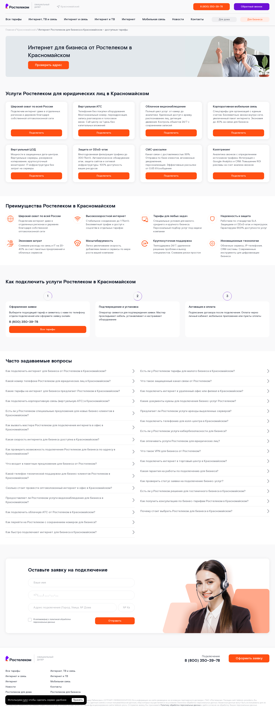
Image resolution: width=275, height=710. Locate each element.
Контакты (197, 19)
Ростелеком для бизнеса (66, 692)
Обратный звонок (251, 6)
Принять (78, 700)
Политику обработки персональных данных (180, 705)
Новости (178, 19)
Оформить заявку (249, 658)
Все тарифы (14, 19)
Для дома (224, 19)
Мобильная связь (153, 19)
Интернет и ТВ (105, 19)
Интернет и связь (76, 19)
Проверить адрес (48, 65)
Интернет (128, 19)
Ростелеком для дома (19, 692)
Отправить (114, 620)
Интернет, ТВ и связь (43, 19)
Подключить (36, 132)
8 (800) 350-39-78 (211, 6)
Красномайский (26, 29)
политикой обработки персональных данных (52, 620)
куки (25, 700)
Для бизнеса (254, 19)
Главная (10, 29)
